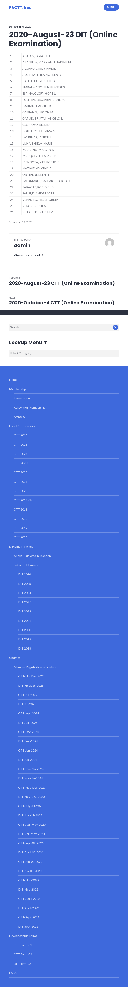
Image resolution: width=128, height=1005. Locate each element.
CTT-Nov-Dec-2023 (32, 787)
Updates (14, 657)
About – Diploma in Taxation (32, 555)
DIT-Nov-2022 (28, 889)
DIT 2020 (24, 630)
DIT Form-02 (22, 963)
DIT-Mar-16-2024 (30, 778)
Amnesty (19, 416)
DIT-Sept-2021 (28, 926)
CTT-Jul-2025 (27, 694)
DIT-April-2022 (28, 908)
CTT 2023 (20, 463)
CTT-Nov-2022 (28, 880)
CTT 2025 (20, 444)
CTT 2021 (20, 481)
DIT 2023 (24, 602)
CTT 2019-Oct (24, 500)
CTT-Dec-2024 (28, 732)
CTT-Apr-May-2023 (32, 824)
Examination (22, 398)
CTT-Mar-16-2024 (31, 769)
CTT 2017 (20, 528)
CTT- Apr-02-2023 (30, 843)
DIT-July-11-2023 (30, 815)
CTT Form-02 (23, 954)
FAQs (13, 973)
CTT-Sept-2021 (28, 917)
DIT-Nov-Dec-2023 (31, 796)
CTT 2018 (20, 518)
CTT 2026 (20, 435)
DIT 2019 (24, 639)
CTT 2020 (20, 491)
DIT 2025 (24, 583)
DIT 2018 (24, 648)
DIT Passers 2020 (20, 26)
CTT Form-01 (23, 945)
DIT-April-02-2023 (30, 852)
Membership (17, 389)
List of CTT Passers (22, 426)
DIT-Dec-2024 (28, 741)
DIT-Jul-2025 (27, 704)
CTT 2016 (20, 537)
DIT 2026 (24, 574)
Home (13, 379)
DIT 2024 (24, 593)
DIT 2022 (24, 611)
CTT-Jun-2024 (28, 750)
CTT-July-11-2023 (30, 806)
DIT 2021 (24, 620)
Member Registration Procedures (36, 667)
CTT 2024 (20, 453)
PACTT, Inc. (20, 7)
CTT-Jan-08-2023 (30, 861)
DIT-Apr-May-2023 (31, 834)
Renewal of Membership (30, 407)
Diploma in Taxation (22, 546)
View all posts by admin (29, 255)
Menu (111, 7)
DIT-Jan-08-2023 (29, 871)
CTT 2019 (20, 509)
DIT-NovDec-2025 (30, 685)
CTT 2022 (20, 472)
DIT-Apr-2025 (27, 722)
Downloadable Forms (23, 935)
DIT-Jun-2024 (27, 759)
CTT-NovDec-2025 (31, 676)
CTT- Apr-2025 (28, 713)
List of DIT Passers (26, 565)
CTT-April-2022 (29, 898)
